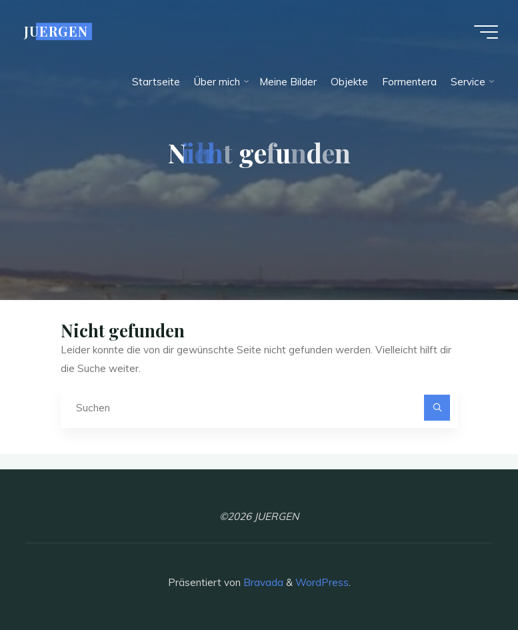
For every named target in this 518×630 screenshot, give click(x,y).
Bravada (262, 582)
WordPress (322, 582)
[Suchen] (437, 408)
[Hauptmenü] (486, 32)
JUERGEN (56, 31)
